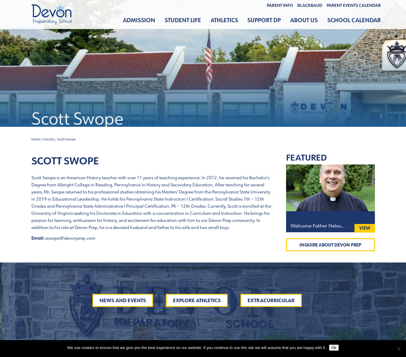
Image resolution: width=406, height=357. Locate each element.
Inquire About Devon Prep (330, 245)
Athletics (224, 20)
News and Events (123, 300)
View (364, 228)
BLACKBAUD (309, 5)
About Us (304, 20)
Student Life (183, 20)
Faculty (49, 139)
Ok (333, 347)
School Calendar (354, 20)
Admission (139, 20)
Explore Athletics (197, 300)
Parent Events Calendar (354, 5)
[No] (399, 349)
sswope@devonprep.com (70, 238)
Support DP (264, 20)
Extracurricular (271, 300)
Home (36, 139)
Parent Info (280, 5)
